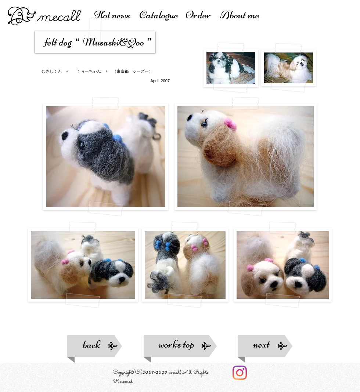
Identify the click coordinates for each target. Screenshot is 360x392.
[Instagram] (240, 373)
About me (239, 15)
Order (203, 15)
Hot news (116, 15)
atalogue (162, 15)
